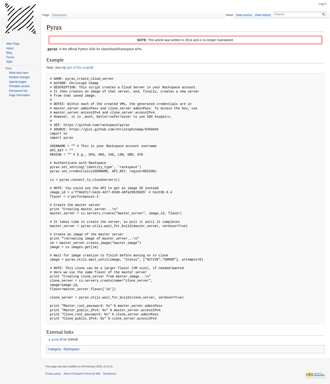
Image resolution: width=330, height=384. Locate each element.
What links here (18, 72)
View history (263, 15)
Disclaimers (109, 373)
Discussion (59, 15)
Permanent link (18, 90)
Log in (322, 4)
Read (229, 15)
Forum (10, 57)
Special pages (17, 81)
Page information (19, 95)
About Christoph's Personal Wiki (82, 373)
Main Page (12, 43)
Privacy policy (53, 373)
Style (9, 61)
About (9, 48)
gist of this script (78, 67)
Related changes (19, 77)
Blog (9, 52)
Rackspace (71, 349)
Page (45, 15)
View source (244, 15)
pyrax (55, 339)
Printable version (19, 86)
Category (54, 349)
